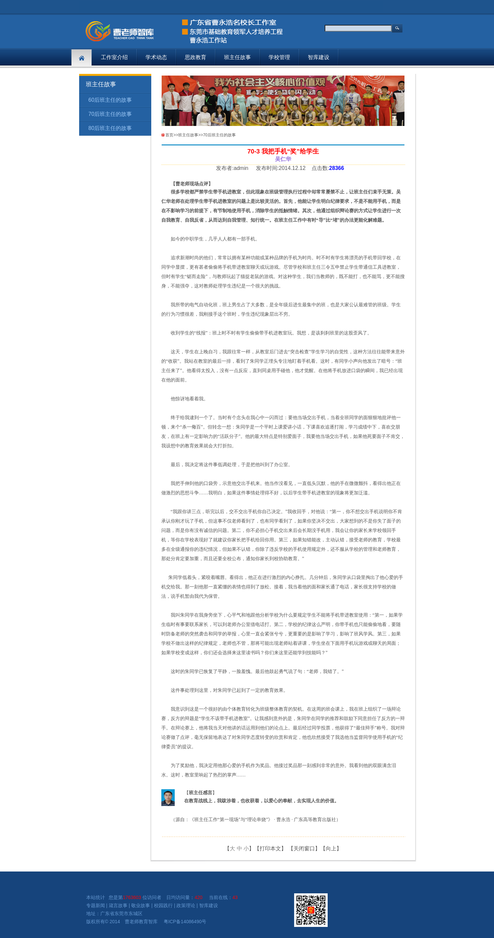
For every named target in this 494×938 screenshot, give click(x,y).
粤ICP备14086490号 (185, 921)
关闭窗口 (304, 848)
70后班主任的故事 (110, 114)
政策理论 (185, 905)
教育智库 (148, 921)
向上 (331, 848)
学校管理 (279, 57)
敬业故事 (140, 905)
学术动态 (156, 57)
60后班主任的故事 (110, 100)
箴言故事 (118, 905)
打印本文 (270, 848)
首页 (169, 135)
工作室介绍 (114, 57)
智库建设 (318, 57)
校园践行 (163, 905)
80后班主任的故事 (110, 128)
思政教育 (195, 57)
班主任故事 (237, 57)
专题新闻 (95, 905)
